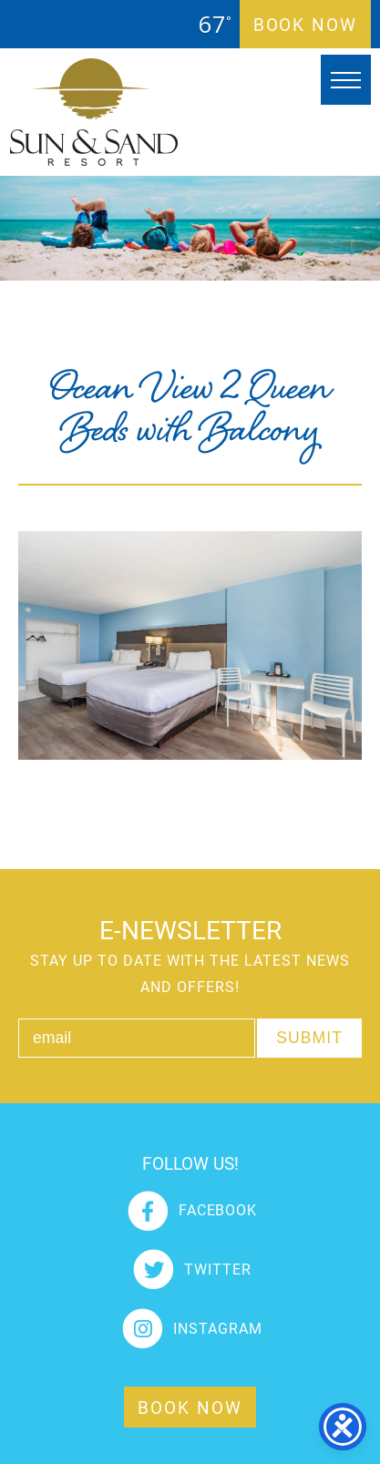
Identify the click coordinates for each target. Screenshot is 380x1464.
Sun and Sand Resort (94, 112)
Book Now (305, 24)
